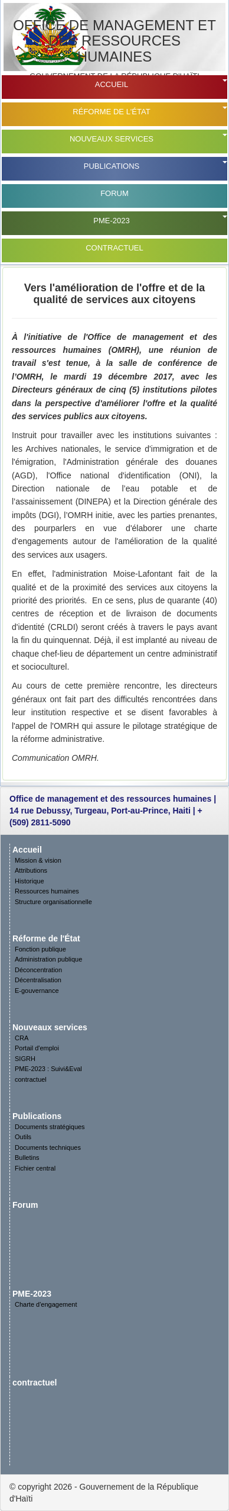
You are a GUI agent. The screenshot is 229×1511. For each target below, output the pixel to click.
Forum (114, 193)
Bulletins (27, 1157)
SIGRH (25, 1058)
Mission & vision (38, 860)
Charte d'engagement (46, 1304)
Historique (29, 881)
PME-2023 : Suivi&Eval (48, 1068)
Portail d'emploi (37, 1048)
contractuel (114, 247)
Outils (23, 1136)
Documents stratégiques (50, 1126)
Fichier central (35, 1168)
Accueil (111, 84)
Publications (111, 166)
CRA (21, 1037)
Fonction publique (40, 949)
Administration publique (48, 959)
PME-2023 (111, 220)
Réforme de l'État (111, 111)
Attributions (31, 870)
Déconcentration (38, 969)
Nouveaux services (111, 138)
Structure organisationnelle (53, 901)
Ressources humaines (47, 891)
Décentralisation (38, 979)
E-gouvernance (37, 990)
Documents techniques (48, 1147)
